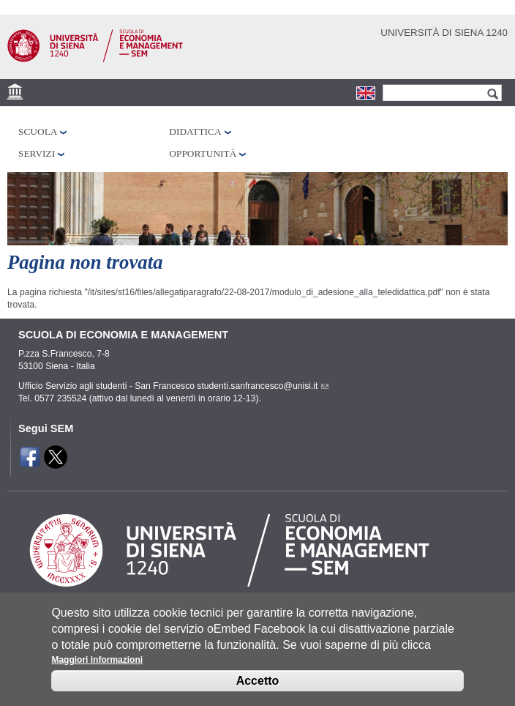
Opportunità (202, 153)
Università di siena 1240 (444, 32)
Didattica (195, 131)
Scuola (37, 131)
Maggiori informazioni (97, 669)
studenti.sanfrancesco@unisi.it (261, 386)
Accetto (257, 690)
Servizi (36, 153)
